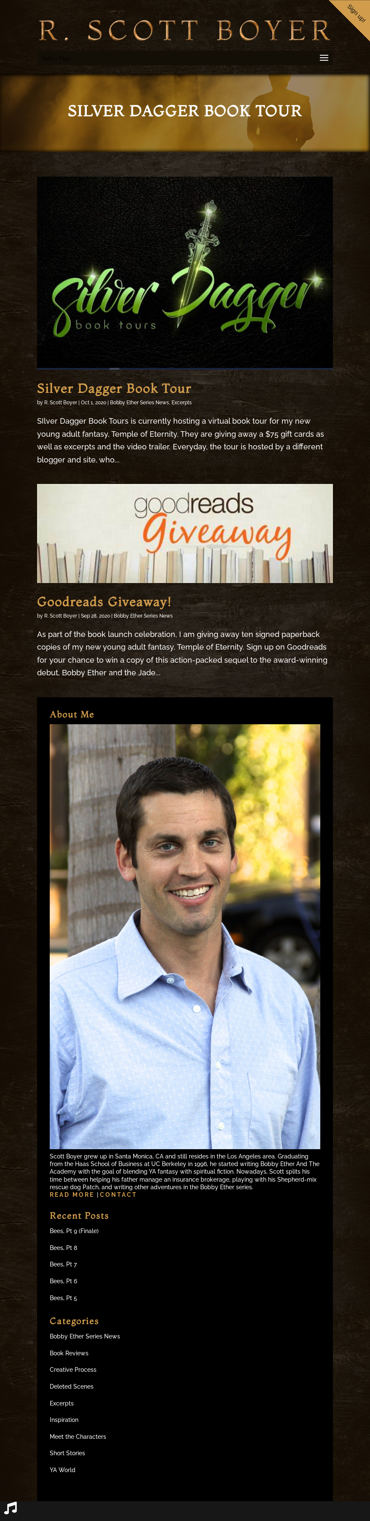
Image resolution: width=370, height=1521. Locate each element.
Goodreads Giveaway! (104, 602)
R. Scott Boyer (60, 403)
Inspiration (64, 1419)
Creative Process (73, 1369)
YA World (62, 1470)
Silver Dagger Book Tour (114, 388)
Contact (118, 1194)
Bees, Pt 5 (63, 1298)
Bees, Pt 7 (63, 1264)
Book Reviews (69, 1353)
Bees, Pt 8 (63, 1247)
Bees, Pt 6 (63, 1281)
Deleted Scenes (72, 1386)
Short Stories (67, 1453)
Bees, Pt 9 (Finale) (74, 1231)
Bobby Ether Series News (139, 403)
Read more (73, 1194)
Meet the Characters (78, 1436)
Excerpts (182, 403)
